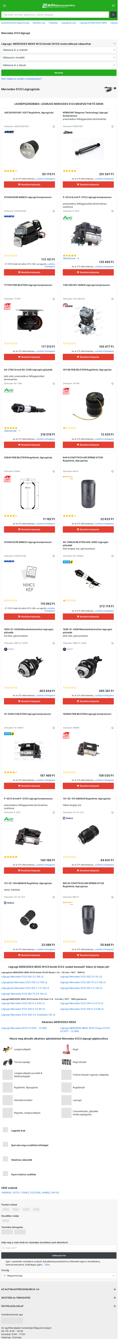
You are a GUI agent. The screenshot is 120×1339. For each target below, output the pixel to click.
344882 (46, 1192)
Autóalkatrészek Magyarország (15, 23)
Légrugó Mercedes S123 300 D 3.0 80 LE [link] (23, 1009)
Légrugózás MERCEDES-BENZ (93, 23)
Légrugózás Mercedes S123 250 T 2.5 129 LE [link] (25, 988)
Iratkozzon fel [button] (59, 1255)
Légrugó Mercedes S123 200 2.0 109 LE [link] (22, 976)
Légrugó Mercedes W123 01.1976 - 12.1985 (24, 1028)
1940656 (6, 1192)
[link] (113, 6)
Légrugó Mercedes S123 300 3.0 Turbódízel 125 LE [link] (28, 1014)
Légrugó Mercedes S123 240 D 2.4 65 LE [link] (23, 1003)
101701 (16, 1192)
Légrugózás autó (68, 23)
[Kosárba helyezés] (29, 184)
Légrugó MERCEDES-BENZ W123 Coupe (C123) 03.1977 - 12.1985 (85, 1030)
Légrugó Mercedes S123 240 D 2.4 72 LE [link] (81, 1003)
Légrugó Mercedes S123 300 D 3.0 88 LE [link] (82, 1009)
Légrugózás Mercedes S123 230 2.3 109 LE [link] (24, 982)
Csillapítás (53, 23)
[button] (113, 14)
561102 (55, 1192)
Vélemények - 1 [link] (12, 430)
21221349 (35, 1192)
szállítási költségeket (45, 179)
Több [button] (47, 1264)
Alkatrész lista (39, 23)
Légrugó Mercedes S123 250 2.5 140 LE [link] (81, 988)
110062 (25, 1192)
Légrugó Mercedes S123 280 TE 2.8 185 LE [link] (24, 993)
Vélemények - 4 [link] (71, 258)
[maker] (58, 50)
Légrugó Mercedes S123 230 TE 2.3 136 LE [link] (83, 982)
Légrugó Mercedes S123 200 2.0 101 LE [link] (81, 976)
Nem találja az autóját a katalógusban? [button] (21, 78)
